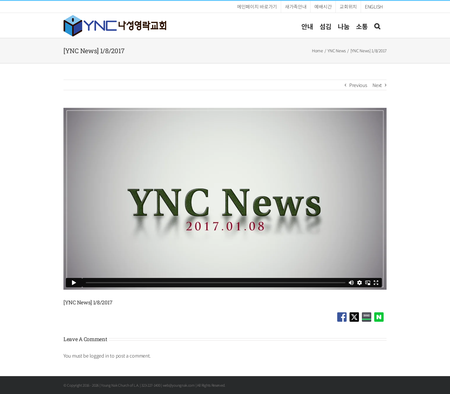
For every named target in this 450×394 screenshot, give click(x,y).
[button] (377, 25)
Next (377, 84)
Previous (358, 84)
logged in (99, 355)
